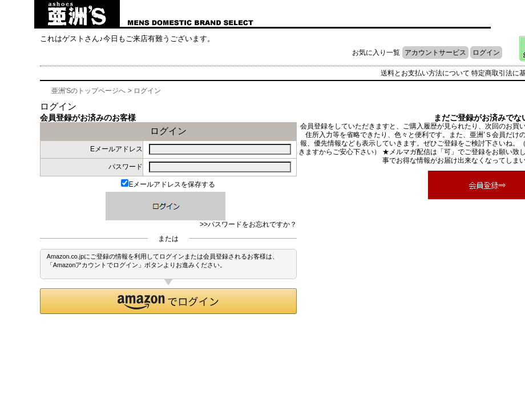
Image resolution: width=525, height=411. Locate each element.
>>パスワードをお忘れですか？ (248, 224)
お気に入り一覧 (376, 53)
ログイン (486, 53)
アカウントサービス (435, 53)
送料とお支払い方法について (425, 73)
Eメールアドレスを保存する (168, 184)
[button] (168, 301)
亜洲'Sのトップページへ (88, 91)
